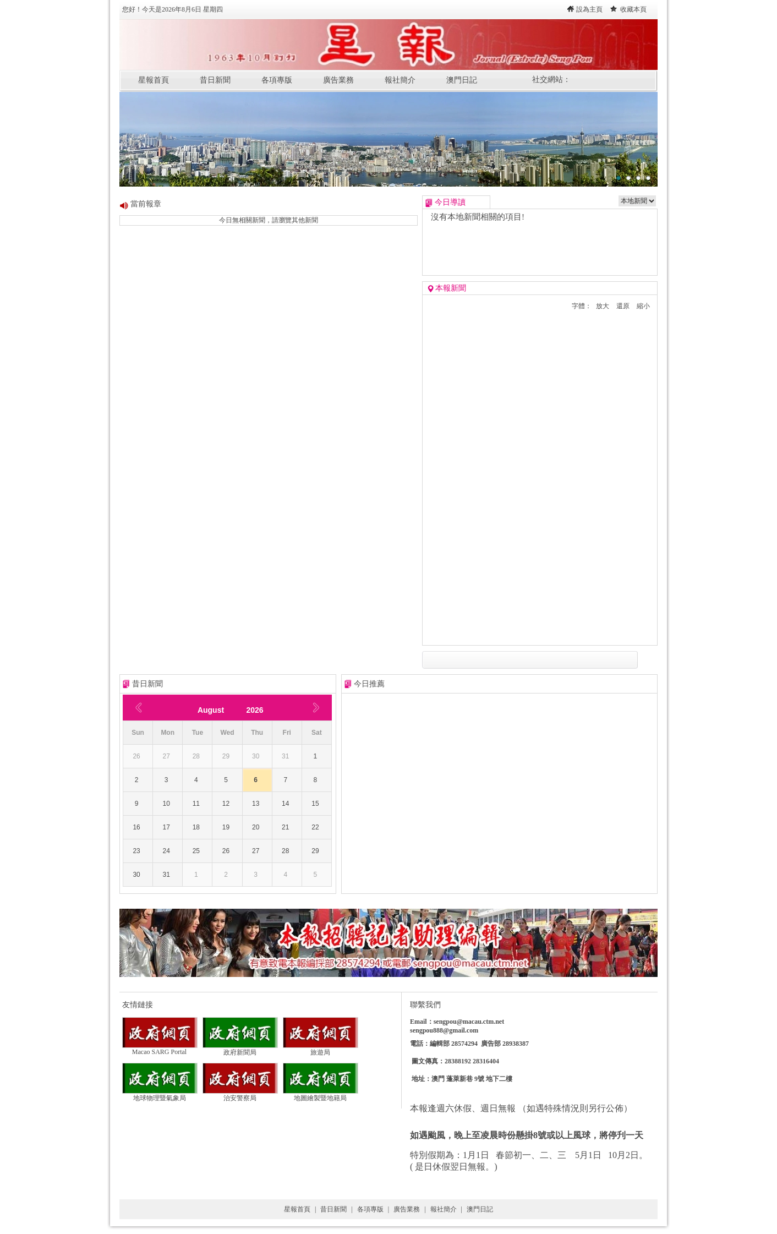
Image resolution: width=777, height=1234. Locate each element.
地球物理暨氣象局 (160, 1095)
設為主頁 (589, 9)
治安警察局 (240, 1095)
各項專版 (276, 80)
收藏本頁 (633, 9)
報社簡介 (400, 80)
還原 (623, 306)
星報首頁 (153, 80)
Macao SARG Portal (160, 1049)
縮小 (643, 306)
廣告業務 (338, 80)
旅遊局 (320, 1049)
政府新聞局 (240, 1049)
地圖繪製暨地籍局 (320, 1095)
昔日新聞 (215, 80)
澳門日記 (461, 80)
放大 (602, 306)
